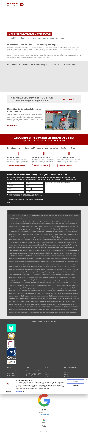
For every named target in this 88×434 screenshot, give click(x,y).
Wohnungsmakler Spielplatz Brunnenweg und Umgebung (50, 261)
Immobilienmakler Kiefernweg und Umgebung (27, 301)
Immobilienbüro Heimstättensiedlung (52, 223)
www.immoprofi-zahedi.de (14, 379)
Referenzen (47, 378)
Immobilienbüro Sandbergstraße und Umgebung (48, 269)
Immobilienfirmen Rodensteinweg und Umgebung (36, 293)
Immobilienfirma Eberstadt (73, 223)
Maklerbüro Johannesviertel (73, 220)
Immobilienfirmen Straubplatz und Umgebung (64, 239)
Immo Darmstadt (51, 215)
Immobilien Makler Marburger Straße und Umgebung (51, 277)
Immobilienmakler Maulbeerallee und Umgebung (32, 269)
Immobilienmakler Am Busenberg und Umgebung (16, 304)
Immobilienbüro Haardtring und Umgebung (26, 245)
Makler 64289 (42, 226)
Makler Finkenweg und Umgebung (42, 279)
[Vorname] (34, 183)
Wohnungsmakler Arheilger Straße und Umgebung (17, 306)
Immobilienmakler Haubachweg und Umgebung (56, 279)
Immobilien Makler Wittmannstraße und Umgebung (53, 293)
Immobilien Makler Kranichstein (64, 223)
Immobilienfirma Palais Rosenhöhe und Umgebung (42, 240)
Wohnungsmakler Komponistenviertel (15, 223)
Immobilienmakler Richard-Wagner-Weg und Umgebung (43, 298)
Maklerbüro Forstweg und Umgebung (41, 256)
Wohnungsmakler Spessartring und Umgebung (67, 277)
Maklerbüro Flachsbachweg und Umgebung (67, 247)
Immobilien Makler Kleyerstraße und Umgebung (68, 290)
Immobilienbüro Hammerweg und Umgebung (51, 236)
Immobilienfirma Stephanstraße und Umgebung (43, 285)
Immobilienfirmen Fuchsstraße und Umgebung (36, 255)
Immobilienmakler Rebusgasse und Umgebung (41, 263)
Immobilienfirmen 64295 (65, 226)
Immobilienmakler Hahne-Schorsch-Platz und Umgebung (18, 242)
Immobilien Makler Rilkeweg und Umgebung (59, 271)
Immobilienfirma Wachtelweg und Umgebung (16, 248)
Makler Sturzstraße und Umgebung (46, 295)
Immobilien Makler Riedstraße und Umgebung (32, 282)
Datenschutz (49, 387)
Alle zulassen (75, 421)
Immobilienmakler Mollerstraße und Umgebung (16, 295)
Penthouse (20, 218)
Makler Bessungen (12, 220)
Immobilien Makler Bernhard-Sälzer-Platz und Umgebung (67, 242)
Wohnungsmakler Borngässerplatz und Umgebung (35, 234)
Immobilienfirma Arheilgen (64, 220)
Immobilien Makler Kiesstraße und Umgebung (68, 255)
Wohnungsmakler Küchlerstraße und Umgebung (32, 261)
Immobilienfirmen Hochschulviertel (42, 220)
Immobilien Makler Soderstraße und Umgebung (56, 274)
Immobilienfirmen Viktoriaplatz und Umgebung (40, 245)
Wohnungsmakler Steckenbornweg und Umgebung (39, 299)
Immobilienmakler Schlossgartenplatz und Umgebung (43, 250)
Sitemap (54, 387)
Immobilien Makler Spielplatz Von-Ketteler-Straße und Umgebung (26, 264)
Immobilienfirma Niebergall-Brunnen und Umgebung (28, 231)
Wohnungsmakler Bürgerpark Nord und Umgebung (17, 228)
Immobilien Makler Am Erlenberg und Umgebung (32, 296)
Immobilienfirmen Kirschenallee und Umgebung (34, 277)
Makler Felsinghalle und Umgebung (70, 240)
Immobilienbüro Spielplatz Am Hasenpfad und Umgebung (59, 263)
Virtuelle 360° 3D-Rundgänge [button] (41, 165)
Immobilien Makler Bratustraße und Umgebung (67, 287)
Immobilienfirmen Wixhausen (25, 223)
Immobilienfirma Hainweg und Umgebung (19, 258)
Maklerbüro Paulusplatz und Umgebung (43, 231)
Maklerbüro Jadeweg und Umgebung (58, 295)
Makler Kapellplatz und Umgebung (28, 250)
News (46, 381)
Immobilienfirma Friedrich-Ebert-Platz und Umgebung (66, 248)
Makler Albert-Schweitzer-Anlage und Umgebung (58, 231)
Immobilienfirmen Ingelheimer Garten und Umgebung (66, 236)
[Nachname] (15, 186)
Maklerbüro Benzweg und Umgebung (31, 279)
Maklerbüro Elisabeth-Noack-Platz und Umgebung (39, 247)
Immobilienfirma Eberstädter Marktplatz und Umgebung (21, 247)
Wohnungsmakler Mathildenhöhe (21, 221)
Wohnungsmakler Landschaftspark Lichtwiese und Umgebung (19, 244)
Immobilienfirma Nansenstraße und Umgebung (65, 296)
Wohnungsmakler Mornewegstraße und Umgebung (53, 255)
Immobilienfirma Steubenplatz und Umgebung (16, 280)
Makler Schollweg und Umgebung (65, 244)
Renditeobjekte (66, 378)
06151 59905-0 (76, 1)
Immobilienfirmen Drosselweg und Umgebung (53, 290)
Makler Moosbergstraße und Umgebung (59, 291)
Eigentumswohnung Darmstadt (25, 215)
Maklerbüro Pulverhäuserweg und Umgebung (35, 309)
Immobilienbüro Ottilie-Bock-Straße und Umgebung (61, 298)
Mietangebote (66, 376)
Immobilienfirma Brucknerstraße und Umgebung (32, 288)
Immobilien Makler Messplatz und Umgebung (16, 237)
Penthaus (16, 218)
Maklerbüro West (63, 221)
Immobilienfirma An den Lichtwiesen (72, 221)
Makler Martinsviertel (12, 221)
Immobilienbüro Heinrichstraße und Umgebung (32, 304)
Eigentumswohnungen (68, 370)
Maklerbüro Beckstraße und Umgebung (46, 291)
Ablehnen (75, 425)
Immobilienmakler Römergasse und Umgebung (58, 258)
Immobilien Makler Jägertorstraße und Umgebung (56, 307)
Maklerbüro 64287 (37, 226)
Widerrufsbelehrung (43, 387)
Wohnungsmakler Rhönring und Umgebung (31, 237)
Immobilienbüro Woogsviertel (47, 221)
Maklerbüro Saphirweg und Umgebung (70, 299)
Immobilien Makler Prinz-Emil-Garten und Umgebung (56, 245)
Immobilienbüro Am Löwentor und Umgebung (59, 250)
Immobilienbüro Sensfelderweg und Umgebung (20, 293)
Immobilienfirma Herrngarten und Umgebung (33, 228)
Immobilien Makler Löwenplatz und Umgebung (60, 237)
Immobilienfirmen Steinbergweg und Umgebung (16, 261)
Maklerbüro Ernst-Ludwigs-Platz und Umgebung (49, 272)
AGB (37, 387)
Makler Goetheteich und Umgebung (18, 239)
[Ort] (37, 189)
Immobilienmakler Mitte (30, 221)
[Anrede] (15, 183)
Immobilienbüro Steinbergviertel (31, 220)
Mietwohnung (71, 215)
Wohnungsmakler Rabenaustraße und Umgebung (17, 291)
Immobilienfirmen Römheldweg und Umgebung (41, 274)
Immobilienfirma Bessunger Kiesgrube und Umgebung (64, 264)
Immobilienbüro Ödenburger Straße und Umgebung (51, 287)
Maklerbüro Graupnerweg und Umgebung (58, 285)
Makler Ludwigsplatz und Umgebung (64, 272)
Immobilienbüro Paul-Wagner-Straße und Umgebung (43, 301)
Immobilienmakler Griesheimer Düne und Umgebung (33, 239)
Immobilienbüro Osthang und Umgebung (34, 242)
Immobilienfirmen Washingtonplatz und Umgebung (49, 242)
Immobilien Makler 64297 (74, 226)
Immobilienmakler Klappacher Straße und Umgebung (17, 287)
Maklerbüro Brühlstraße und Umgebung (30, 280)
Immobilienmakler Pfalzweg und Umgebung (21, 236)
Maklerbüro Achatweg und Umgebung (63, 288)
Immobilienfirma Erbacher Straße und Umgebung (32, 295)
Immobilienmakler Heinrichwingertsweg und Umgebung (21, 290)
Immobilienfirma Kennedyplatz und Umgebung (51, 234)
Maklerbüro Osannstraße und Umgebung (47, 306)
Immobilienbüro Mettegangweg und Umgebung (31, 312)
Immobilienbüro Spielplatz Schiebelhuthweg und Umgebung (60, 266)
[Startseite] (15, 4)
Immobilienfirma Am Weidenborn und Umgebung (48, 288)
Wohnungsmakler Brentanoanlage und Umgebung (26, 240)
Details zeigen (19, 431)
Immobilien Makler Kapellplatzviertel (53, 220)
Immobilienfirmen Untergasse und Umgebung (47, 312)
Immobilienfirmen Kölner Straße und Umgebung (16, 296)
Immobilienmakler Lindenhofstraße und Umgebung (62, 309)
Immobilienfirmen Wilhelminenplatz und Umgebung (42, 229)
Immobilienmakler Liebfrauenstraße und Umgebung (56, 256)
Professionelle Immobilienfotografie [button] (17, 165)
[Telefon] (15, 192)
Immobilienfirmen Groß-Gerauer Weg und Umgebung (49, 304)
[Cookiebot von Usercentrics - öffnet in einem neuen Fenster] (8, 432)
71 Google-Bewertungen (44, 414)
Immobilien (47, 372)
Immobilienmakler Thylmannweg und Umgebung (29, 253)
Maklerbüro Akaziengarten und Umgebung (47, 228)
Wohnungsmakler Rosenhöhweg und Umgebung (16, 288)
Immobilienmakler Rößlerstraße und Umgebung (31, 248)
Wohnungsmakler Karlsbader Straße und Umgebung (49, 296)
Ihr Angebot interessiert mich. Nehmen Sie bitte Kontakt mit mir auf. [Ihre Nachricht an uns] (63, 187)
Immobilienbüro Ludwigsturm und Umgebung (49, 239)
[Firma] (34, 186)
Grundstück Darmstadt (44, 215)
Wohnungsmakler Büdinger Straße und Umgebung (69, 293)
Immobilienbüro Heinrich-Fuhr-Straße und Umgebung (22, 307)
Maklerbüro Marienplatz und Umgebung (65, 234)
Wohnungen (76, 215)
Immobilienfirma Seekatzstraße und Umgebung (16, 256)
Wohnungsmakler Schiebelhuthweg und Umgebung (43, 271)
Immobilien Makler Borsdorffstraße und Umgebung (22, 299)
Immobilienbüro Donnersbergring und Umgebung (45, 253)
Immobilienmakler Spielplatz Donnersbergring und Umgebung (40, 266)
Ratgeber (46, 376)
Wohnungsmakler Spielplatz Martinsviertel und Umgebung (48, 248)
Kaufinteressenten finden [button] (65, 165)
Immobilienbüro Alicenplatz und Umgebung (19, 234)
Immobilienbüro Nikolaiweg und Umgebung (19, 277)
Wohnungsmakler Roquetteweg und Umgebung (47, 282)
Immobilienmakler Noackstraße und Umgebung (16, 312)
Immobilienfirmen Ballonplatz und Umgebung (36, 236)
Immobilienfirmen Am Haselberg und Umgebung (16, 282)
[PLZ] (28, 189)
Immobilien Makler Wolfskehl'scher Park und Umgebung (59, 229)
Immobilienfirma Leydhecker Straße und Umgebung (64, 282)
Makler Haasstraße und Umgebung (48, 309)
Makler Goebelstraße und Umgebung (61, 306)
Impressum (34, 387)
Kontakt (46, 383)
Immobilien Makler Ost (55, 221)
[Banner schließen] (86, 419)
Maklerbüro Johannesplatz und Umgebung (15, 250)
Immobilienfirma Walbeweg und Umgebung (32, 291)
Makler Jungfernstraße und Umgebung (72, 285)
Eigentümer (47, 374)
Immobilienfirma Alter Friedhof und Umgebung (66, 261)
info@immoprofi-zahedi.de (15, 378)
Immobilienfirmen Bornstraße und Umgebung (64, 269)
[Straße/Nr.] (15, 189)
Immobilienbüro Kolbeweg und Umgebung (70, 280)
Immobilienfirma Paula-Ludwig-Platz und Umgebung (37, 244)
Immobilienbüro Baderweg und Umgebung (71, 279)
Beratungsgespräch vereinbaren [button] (16, 129)
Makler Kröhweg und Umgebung (29, 256)
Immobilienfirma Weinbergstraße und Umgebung (16, 279)
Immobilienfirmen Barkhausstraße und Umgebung (34, 287)
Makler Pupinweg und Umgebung (44, 258)
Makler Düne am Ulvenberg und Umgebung (26, 263)
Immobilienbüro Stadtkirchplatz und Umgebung (25, 274)
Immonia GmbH (27, 387)
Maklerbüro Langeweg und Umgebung (33, 258)
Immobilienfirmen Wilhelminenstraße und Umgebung (60, 301)
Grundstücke (66, 374)
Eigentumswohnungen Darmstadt (14, 215)
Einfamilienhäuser (12, 218)
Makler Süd (44, 223)
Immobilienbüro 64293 (57, 226)
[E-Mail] (34, 192)
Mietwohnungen (65, 215)
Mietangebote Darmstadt (59, 215)
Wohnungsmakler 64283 (21, 226)
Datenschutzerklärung (17, 194)
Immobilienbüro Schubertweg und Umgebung (21, 255)
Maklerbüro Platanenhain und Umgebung (52, 244)
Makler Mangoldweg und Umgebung (18, 269)
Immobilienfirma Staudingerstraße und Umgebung (55, 299)
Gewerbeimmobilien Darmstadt (35, 215)
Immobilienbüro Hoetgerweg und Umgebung (20, 272)
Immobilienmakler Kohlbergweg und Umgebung (55, 280)
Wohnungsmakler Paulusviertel (20, 220)
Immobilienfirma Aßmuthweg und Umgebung (20, 309)
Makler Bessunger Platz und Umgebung (61, 228)
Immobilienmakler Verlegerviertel (36, 223)
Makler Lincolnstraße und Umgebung (24, 266)
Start (46, 370)
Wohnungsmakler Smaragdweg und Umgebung (28, 285)
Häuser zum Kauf (67, 372)
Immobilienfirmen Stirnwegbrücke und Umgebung (61, 253)
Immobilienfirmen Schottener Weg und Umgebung (40, 307)
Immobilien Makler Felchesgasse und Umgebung (63, 312)
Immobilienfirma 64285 (29, 226)
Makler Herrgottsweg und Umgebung (53, 247)
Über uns (46, 380)
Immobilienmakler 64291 (49, 226)
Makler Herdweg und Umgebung (42, 280)
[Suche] (56, 1)
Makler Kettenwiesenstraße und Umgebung (27, 298)
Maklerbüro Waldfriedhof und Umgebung (57, 240)
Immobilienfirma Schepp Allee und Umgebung (45, 237)
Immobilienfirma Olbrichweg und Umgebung (34, 272)
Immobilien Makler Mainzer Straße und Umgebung (66, 304)
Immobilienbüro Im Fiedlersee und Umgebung (38, 290)
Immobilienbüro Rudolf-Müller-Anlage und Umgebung (24, 229)
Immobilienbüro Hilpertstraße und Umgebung (72, 295)
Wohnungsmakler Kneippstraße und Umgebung (26, 271)
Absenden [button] (77, 195)
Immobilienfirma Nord (38, 221)
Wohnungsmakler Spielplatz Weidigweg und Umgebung (46, 264)
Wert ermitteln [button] (67, 99)
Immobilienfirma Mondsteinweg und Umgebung (33, 306)
